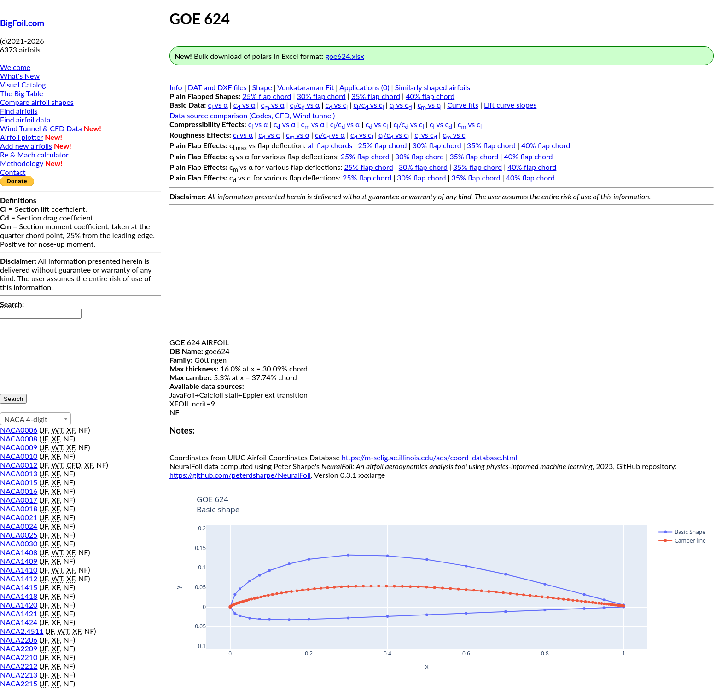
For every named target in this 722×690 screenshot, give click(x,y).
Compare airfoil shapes (37, 102)
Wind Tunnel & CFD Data (41, 128)
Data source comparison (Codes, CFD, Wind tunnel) (252, 115)
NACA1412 (18, 578)
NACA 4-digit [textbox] (25, 419)
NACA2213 (18, 674)
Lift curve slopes (510, 104)
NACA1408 (18, 552)
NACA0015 (18, 482)
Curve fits (462, 104)
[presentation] (38, 352)
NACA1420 (18, 604)
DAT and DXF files (217, 87)
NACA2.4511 (21, 630)
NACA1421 (18, 613)
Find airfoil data (25, 119)
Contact (12, 172)
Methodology (21, 163)
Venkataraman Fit (305, 87)
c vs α (218, 104)
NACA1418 (18, 595)
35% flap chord (375, 96)
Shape (262, 87)
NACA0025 (18, 534)
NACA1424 (18, 622)
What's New (20, 75)
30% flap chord (321, 96)
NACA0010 (18, 456)
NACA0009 (18, 447)
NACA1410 (18, 569)
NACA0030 (18, 543)
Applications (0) (364, 87)
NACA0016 (18, 491)
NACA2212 (18, 665)
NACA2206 (18, 639)
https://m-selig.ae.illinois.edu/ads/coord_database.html (429, 457)
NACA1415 (18, 587)
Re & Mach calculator (34, 154)
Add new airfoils (26, 145)
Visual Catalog (23, 84)
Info (175, 87)
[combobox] (35, 418)
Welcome (15, 67)
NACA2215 (18, 683)
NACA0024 (18, 526)
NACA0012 (18, 464)
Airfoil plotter (21, 137)
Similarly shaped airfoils (433, 87)
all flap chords (330, 145)
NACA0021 (18, 517)
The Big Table (21, 93)
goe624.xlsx (345, 56)
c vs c (337, 104)
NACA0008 (18, 438)
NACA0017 (18, 499)
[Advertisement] (441, 273)
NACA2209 (18, 648)
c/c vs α (305, 104)
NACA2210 (18, 657)
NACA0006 (18, 429)
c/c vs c (368, 104)
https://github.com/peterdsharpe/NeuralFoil (240, 474)
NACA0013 (18, 473)
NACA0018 (18, 508)
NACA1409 (18, 561)
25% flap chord (266, 96)
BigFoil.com (22, 23)
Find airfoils (18, 110)
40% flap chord (430, 96)
